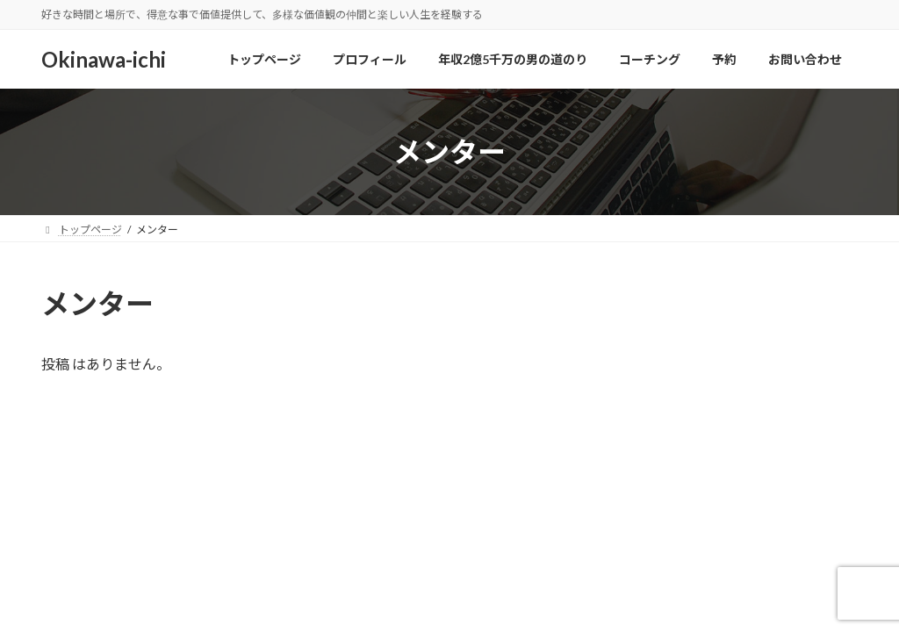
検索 (821, 300)
